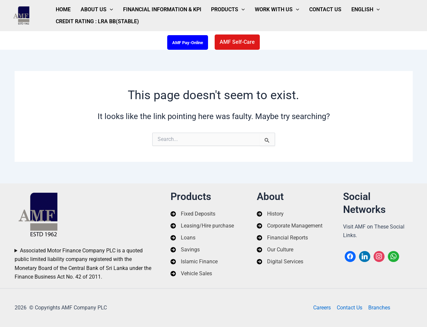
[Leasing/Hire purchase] (202, 225)
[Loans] (183, 237)
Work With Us (256, 8)
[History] (270, 213)
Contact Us (300, 8)
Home (60, 8)
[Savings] (185, 249)
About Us (90, 8)
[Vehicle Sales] (191, 274)
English (335, 8)
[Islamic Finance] (194, 261)
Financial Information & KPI (150, 8)
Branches (379, 307)
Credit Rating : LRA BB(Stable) (95, 23)
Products (212, 8)
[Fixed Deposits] (193, 213)
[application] (103, 8)
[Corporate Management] (289, 225)
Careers (322, 307)
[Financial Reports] (282, 237)
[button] (237, 42)
